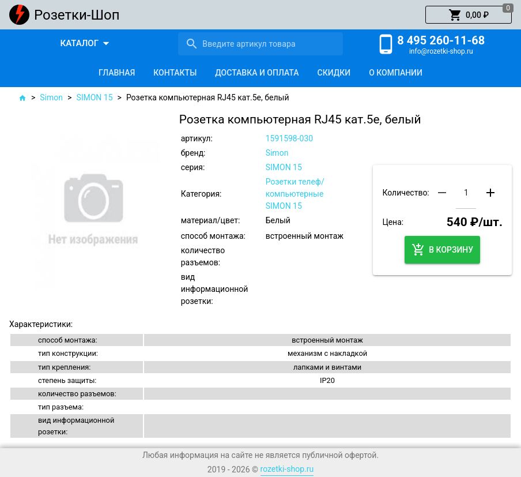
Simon (51, 97)
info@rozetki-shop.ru (441, 51)
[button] (468, 15)
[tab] (116, 72)
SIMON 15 (94, 97)
